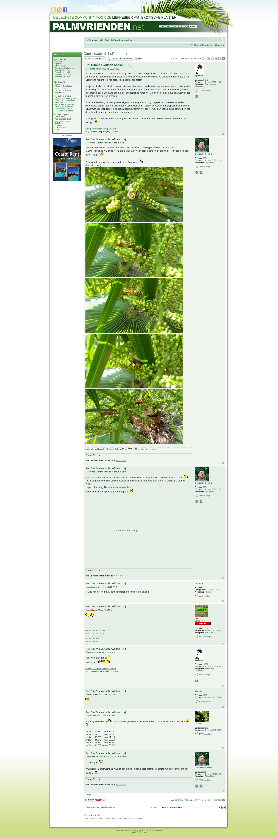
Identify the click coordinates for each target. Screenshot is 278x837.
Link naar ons (60, 127)
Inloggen (220, 45)
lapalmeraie (96, 69)
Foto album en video (122, 40)
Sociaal (108, 40)
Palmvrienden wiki (62, 72)
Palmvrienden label (62, 76)
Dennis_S (95, 587)
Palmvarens (59, 92)
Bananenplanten (61, 88)
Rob (93, 610)
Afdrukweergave (222, 39)
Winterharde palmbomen (65, 86)
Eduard (94, 716)
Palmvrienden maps (63, 74)
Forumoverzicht (95, 40)
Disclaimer (59, 125)
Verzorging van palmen (65, 100)
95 (216, 58)
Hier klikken (121, 461)
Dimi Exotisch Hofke (100, 143)
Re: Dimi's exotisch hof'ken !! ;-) (108, 65)
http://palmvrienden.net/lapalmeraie (100, 129)
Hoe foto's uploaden (63, 121)
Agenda (57, 64)
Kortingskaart (60, 66)
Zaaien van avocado (64, 111)
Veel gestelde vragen (63, 119)
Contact (58, 78)
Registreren (207, 45)
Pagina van (192, 58)
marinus (94, 694)
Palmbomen (60, 84)
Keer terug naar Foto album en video (102, 807)
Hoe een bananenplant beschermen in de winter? (64, 103)
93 (209, 58)
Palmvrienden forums (64, 68)
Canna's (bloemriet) (63, 90)
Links (57, 129)
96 (220, 58)
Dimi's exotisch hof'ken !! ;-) (105, 54)
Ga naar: (153, 807)
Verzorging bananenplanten (67, 98)
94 (212, 58)
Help (196, 45)
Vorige (88, 795)
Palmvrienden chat (62, 70)
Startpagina (59, 61)
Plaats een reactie (94, 58)
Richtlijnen (59, 123)
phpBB (127, 830)
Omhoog (223, 134)
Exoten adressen (62, 117)
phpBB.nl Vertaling (139, 832)
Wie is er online (92, 815)
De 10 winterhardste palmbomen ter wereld (63, 107)
